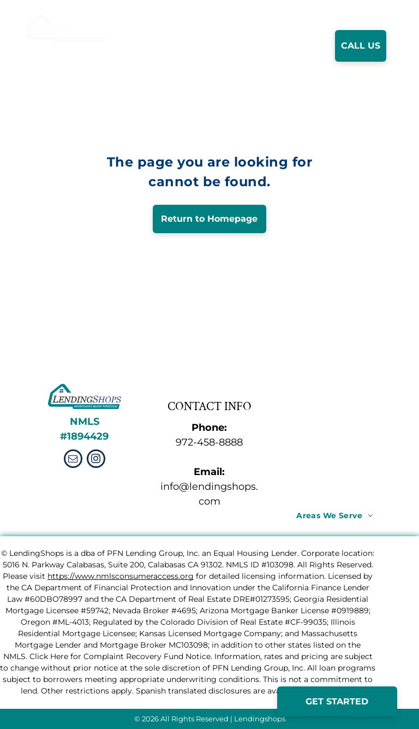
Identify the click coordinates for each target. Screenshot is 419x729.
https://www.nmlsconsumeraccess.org (120, 576)
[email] (73, 460)
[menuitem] (182, 45)
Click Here (48, 656)
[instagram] (96, 460)
